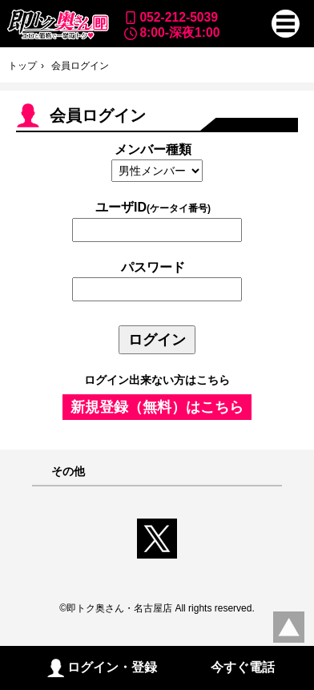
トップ (22, 65)
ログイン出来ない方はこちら (157, 379)
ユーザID (153, 207)
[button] (286, 24)
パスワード (153, 267)
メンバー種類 (153, 149)
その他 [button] (68, 472)
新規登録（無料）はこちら (157, 407)
